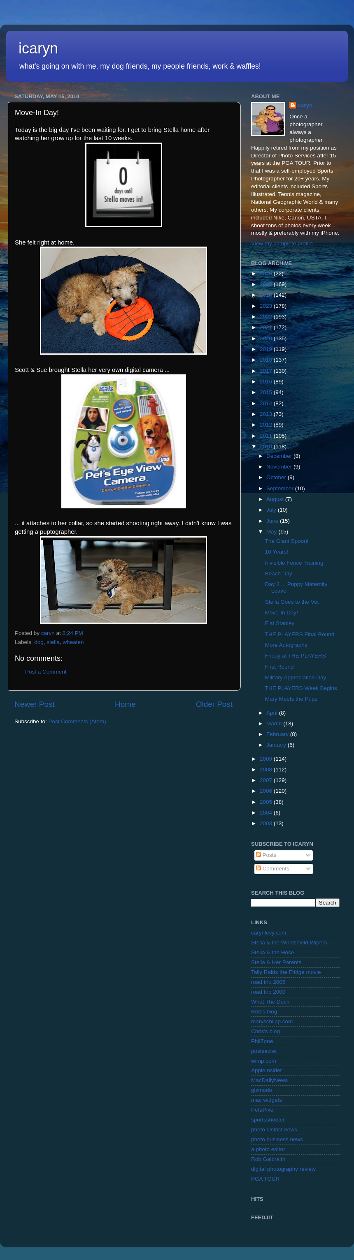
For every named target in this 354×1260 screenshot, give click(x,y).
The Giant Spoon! (287, 541)
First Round (279, 667)
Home (125, 704)
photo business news (277, 1139)
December (279, 456)
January (277, 745)
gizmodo (261, 1090)
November (279, 467)
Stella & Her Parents (276, 962)
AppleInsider (266, 1070)
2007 (267, 780)
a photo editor (268, 1149)
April (272, 713)
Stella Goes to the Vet (292, 602)
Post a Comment (46, 672)
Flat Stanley (279, 623)
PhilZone (262, 1041)
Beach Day (278, 573)
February (278, 734)
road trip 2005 (268, 982)
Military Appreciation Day (295, 677)
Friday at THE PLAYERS (295, 656)
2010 (267, 446)
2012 (267, 425)
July (272, 510)
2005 (267, 802)
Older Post (214, 704)
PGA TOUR (265, 1179)
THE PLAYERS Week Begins (301, 688)
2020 (267, 338)
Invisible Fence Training (294, 563)
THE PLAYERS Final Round (300, 634)
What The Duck (270, 1002)
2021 (267, 327)
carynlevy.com (268, 933)
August (275, 499)
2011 (267, 436)
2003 (267, 823)
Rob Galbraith (268, 1159)
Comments (272, 868)
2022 (267, 317)
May (272, 531)
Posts (266, 855)
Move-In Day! (281, 612)
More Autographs (286, 645)
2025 (267, 284)
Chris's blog (265, 1031)
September (280, 488)
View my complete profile (282, 243)
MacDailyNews (269, 1080)
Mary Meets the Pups (291, 699)
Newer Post (34, 704)
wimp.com (263, 1061)
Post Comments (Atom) (77, 721)
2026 (267, 273)
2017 (267, 371)
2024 (267, 295)
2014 (267, 403)
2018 (267, 360)
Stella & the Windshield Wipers (289, 942)
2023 (267, 306)
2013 (267, 414)
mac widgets (266, 1100)
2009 (267, 759)
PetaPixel (263, 1110)
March (274, 723)
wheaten (73, 642)
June (273, 521)
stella (53, 642)
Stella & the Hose (272, 952)
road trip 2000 (268, 992)
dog (39, 642)
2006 (267, 791)
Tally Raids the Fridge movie (286, 972)
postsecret (264, 1051)
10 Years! (276, 552)
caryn (305, 105)
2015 (267, 392)
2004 (267, 813)
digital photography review (283, 1169)
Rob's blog (264, 1011)
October (277, 477)
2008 (267, 769)
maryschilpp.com (272, 1021)
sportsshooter (268, 1120)
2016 (267, 381)
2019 (267, 349)
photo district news (274, 1129)
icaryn (38, 48)
